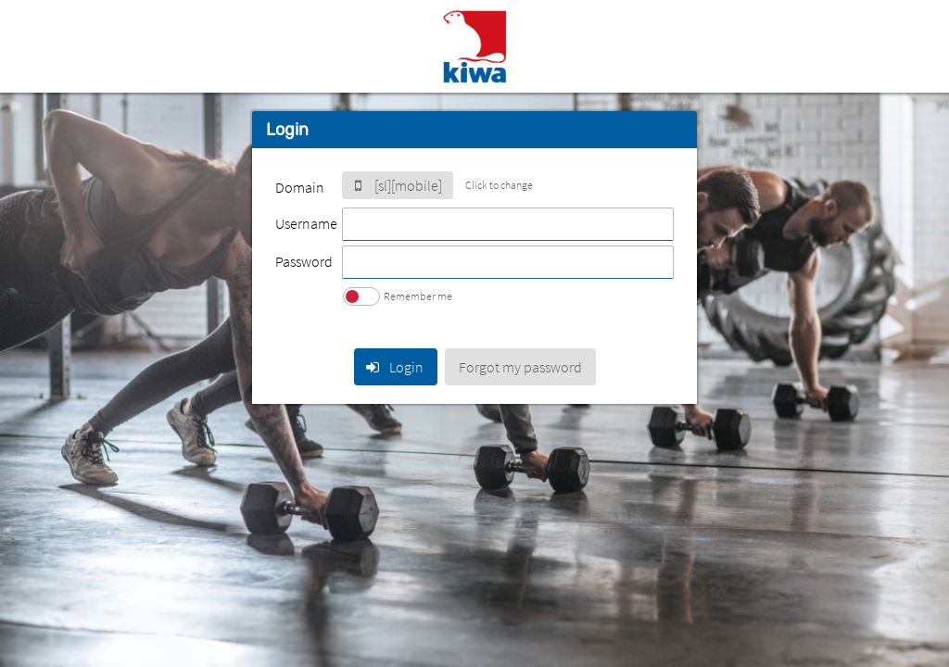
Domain (299, 187)
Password (304, 261)
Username (306, 223)
